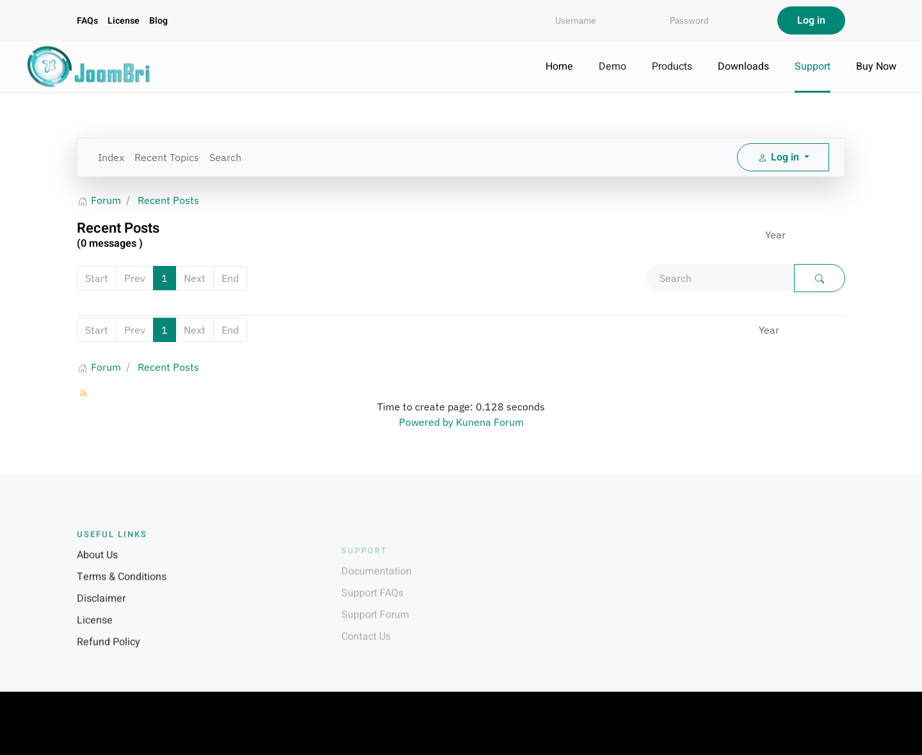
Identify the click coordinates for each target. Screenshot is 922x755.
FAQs (87, 20)
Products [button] (672, 66)
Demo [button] (612, 66)
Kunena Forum (490, 422)
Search (225, 157)
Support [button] (812, 66)
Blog (158, 20)
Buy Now (876, 66)
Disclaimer (101, 611)
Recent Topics (166, 157)
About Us (97, 567)
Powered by (426, 422)
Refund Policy (108, 654)
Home (559, 66)
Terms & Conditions (121, 589)
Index (111, 157)
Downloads (743, 66)
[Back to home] (90, 66)
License (124, 20)
